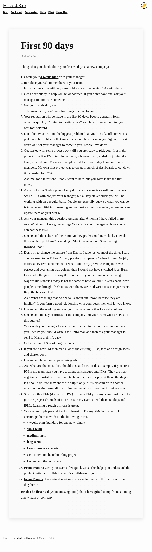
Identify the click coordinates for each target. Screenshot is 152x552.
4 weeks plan (49, 77)
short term (34, 429)
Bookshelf (16, 12)
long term (34, 442)
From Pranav (33, 468)
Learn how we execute (42, 448)
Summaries (31, 12)
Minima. (31, 538)
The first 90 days (42, 492)
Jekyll (19, 538)
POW (51, 12)
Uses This (61, 12)
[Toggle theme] (144, 5)
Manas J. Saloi (14, 5)
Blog (5, 12)
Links (43, 12)
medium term (36, 435)
